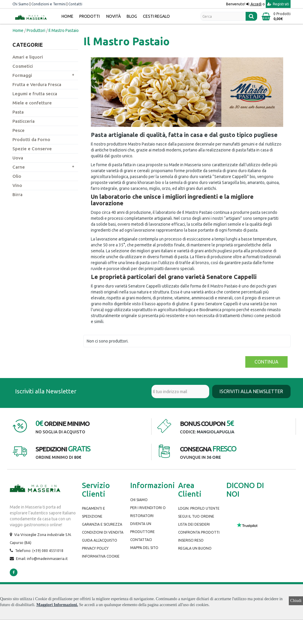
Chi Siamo (20, 4)
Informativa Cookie (101, 556)
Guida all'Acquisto (99, 540)
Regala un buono (195, 548)
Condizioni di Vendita (102, 532)
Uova (17, 157)
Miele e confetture (32, 102)
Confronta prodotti (199, 532)
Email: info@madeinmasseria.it (42, 559)
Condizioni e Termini (48, 4)
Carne (18, 166)
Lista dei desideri (194, 524)
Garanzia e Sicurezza (102, 524)
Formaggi (22, 75)
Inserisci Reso (191, 540)
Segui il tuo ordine (196, 516)
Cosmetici (22, 66)
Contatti (75, 4)
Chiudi (296, 600)
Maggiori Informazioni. (57, 605)
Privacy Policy (95, 548)
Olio (16, 176)
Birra (17, 194)
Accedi (256, 4)
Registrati (278, 4)
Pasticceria (23, 121)
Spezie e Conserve (32, 148)
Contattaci (141, 540)
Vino (17, 185)
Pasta (18, 111)
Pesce (18, 130)
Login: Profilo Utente (199, 508)
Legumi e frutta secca (34, 93)
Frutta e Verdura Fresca (36, 84)
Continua (266, 361)
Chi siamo (139, 500)
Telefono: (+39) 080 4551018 (39, 551)
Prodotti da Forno (31, 139)
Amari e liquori (27, 56)
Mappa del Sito (144, 548)
